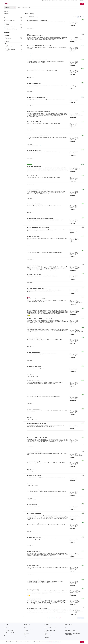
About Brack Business (28, 629)
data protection (57, 641)
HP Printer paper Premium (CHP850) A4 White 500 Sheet (38, 227)
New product (8, 48)
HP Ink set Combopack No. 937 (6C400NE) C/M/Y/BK (37, 135)
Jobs (25, 634)
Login (82, 3)
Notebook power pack (79, 455)
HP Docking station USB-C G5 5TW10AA (35, 35)
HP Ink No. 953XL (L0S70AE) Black (33, 409)
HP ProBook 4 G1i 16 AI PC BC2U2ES (34, 599)
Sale (6, 45)
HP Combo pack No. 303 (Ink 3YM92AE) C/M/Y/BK (37, 20)
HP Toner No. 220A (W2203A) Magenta (34, 489)
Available (7, 37)
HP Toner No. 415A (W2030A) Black (34, 121)
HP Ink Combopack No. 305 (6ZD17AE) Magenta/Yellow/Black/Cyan (40, 318)
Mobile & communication (70, 630)
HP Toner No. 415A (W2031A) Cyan (34, 175)
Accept (82, 642)
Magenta (36, 145)
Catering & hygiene (68, 634)
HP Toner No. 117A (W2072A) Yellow (34, 537)
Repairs (45, 633)
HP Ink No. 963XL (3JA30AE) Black (33, 565)
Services (60, 0)
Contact (72, 0)
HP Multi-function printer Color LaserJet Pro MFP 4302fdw (38, 111)
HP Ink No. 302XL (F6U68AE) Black (33, 551)
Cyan (32, 145)
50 (59, 618)
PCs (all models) (77, 169)
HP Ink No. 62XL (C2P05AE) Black (33, 236)
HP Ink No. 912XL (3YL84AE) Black (33, 352)
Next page (80, 617)
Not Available (8, 38)
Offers (69, 0)
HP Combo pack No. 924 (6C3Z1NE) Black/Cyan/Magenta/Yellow (40, 45)
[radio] (78, 17)
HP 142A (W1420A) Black (32, 504)
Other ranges (67, 636)
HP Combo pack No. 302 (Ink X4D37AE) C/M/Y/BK (37, 437)
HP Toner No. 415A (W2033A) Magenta (34, 204)
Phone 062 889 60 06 (10, 632)
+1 (30, 55)
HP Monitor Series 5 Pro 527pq (33, 589)
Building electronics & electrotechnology (72, 633)
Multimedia (67, 629)
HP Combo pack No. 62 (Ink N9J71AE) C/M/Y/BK (36, 423)
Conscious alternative (10, 49)
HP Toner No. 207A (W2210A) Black (34, 338)
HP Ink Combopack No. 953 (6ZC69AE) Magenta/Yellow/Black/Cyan (40, 218)
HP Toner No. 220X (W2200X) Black (34, 366)
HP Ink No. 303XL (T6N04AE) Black (34, 69)
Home (5, 11)
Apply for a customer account (50, 627)
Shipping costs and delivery (49, 630)
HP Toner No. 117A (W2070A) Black (34, 274)
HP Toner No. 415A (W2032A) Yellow (34, 150)
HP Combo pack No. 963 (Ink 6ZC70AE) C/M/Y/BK (37, 59)
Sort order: (26, 16)
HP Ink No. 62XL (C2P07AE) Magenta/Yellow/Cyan (37, 380)
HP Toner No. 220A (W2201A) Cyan (34, 461)
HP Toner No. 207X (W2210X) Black (34, 250)
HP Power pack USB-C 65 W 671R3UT (34, 451)
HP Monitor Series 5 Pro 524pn (33, 308)
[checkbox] (13, 24)
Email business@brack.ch (11, 635)
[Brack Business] (6, 3)
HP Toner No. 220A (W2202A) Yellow (34, 475)
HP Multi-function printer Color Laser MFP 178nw (37, 298)
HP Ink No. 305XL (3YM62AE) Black (34, 83)
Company (26, 630)
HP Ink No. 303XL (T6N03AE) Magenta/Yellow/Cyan (37, 97)
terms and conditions (49, 641)
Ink (75, 23)
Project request (47, 629)
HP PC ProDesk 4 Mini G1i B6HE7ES (34, 166)
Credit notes (46, 637)
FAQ (76, 0)
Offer (6, 50)
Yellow (37, 376)
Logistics (25, 636)
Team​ (25, 631)
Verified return (8, 46)
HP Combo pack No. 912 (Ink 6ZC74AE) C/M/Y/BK (37, 288)
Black (29, 145)
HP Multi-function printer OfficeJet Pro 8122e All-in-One (38, 608)
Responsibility (26, 633)
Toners (76, 125)
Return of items (47, 636)
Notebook (76, 268)
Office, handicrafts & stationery (71, 631)
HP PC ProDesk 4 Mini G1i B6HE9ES (34, 513)
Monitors (76, 312)
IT (65, 627)
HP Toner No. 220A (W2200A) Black (34, 523)
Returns (45, 631)
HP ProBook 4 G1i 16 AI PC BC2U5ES (34, 265)
